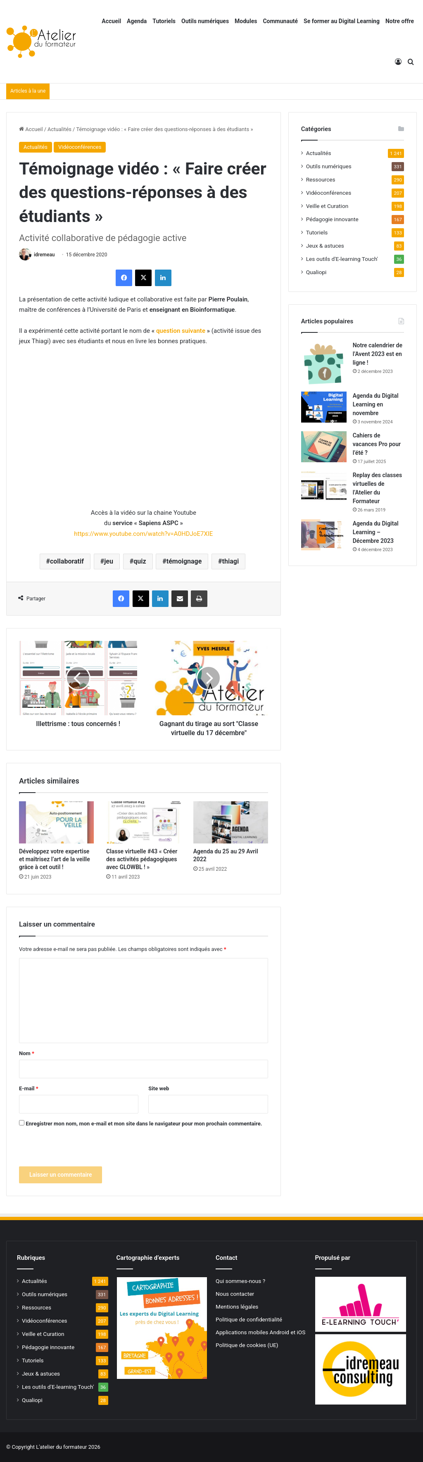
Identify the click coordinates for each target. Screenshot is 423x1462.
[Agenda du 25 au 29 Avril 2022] (230, 822)
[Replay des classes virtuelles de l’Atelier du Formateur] (324, 486)
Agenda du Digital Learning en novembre (376, 404)
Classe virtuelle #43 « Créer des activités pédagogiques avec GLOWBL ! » (141, 859)
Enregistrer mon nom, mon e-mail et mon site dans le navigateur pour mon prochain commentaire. (144, 1123)
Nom (26, 1053)
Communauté (280, 21)
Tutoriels (164, 21)
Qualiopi (316, 272)
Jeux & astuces (325, 245)
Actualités (59, 129)
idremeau (44, 255)
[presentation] (82, 1150)
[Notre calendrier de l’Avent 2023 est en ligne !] (324, 363)
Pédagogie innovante (332, 219)
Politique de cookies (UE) (247, 1345)
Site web (158, 1088)
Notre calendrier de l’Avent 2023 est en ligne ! (377, 354)
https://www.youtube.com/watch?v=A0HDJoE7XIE (143, 534)
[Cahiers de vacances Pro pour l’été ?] (324, 446)
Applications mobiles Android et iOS (260, 1332)
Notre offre (399, 21)
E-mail (28, 1088)
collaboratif (67, 561)
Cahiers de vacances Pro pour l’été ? (377, 444)
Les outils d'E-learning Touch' (342, 259)
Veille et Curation (327, 206)
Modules (246, 21)
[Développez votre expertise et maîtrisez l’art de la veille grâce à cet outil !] (56, 822)
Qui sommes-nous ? (240, 1281)
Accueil (111, 21)
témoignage (184, 561)
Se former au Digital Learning (342, 21)
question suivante (180, 330)
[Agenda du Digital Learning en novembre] (324, 407)
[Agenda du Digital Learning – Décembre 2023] (324, 534)
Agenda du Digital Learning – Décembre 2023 (376, 532)
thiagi (230, 561)
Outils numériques (205, 21)
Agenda (137, 21)
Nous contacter (235, 1293)
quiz (139, 561)
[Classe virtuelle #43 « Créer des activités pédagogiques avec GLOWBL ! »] (143, 822)
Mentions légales (237, 1306)
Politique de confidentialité (249, 1319)
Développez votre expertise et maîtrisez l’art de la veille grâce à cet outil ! (54, 859)
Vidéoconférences (80, 147)
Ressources (320, 179)
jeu (108, 561)
